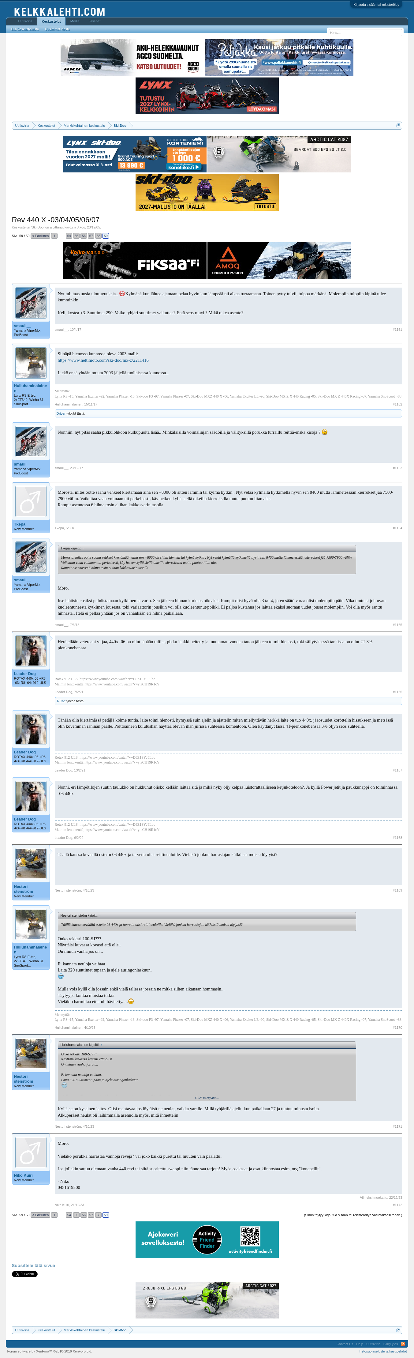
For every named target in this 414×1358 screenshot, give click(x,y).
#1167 (397, 770)
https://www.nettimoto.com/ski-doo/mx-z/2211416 (103, 360)
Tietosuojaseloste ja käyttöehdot (383, 1351)
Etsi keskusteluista (25, 29)
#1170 (397, 1027)
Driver (61, 413)
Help (359, 1344)
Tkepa (20, 524)
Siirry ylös (390, 1344)
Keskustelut (51, 21)
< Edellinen (40, 236)
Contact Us (345, 1344)
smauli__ (22, 325)
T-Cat (61, 701)
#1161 (397, 329)
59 (106, 236)
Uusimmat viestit (57, 29)
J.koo (81, 227)
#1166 (397, 692)
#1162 (397, 404)
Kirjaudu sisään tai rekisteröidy (376, 4)
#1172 (397, 1205)
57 (91, 236)
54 (69, 236)
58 (98, 236)
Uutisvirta (25, 21)
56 (84, 236)
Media (75, 21)
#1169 (397, 890)
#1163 (397, 468)
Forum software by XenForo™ (49, 1351)
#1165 (397, 625)
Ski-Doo (38, 227)
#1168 (397, 837)
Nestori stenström (23, 889)
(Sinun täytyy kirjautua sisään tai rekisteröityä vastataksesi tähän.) (353, 1215)
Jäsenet (95, 21)
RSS (403, 1344)
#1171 (397, 1126)
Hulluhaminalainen (30, 388)
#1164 (397, 528)
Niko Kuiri (23, 1175)
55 (76, 236)
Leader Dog (25, 673)
